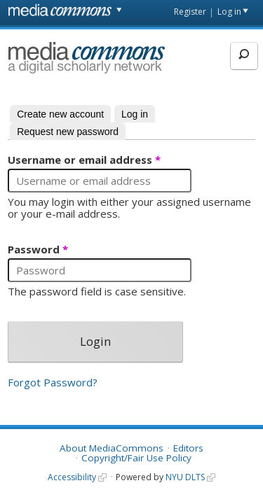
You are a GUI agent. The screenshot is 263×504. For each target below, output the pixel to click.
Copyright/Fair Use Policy (136, 457)
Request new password (68, 131)
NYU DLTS (185, 477)
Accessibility (72, 477)
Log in (229, 12)
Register (190, 12)
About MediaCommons (111, 448)
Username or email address (84, 160)
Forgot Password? (52, 382)
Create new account (60, 114)
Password (38, 250)
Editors (188, 448)
